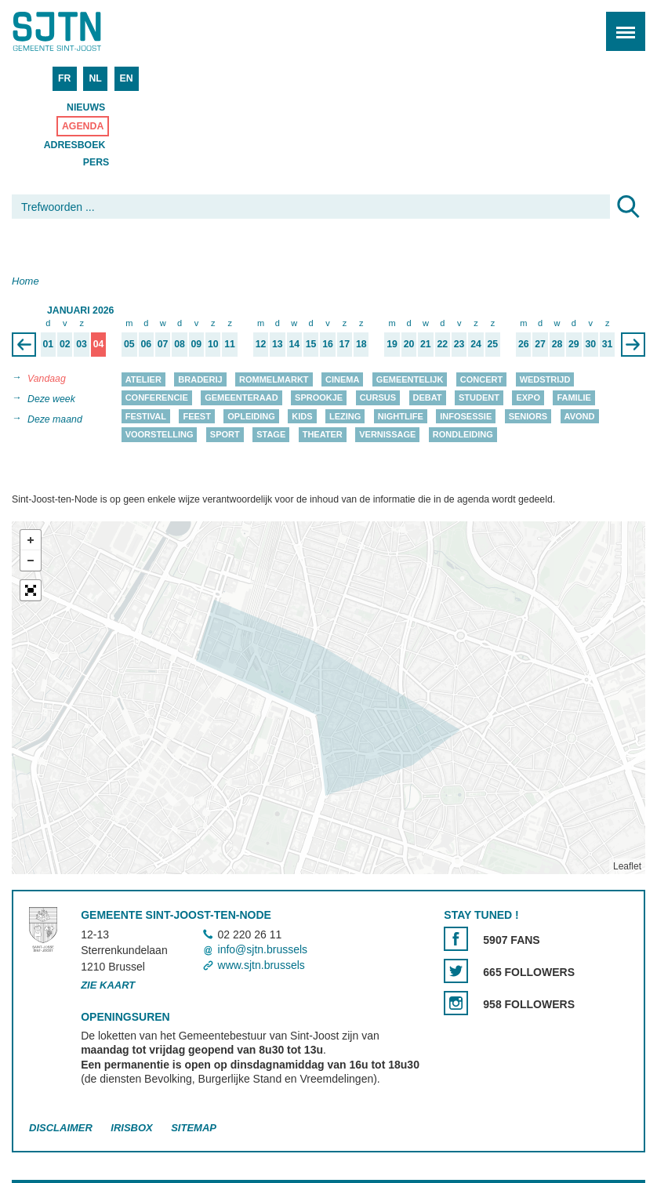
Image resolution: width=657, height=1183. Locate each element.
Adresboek (75, 145)
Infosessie (466, 416)
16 (327, 344)
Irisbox (131, 1128)
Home (25, 281)
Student (479, 398)
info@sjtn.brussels (263, 950)
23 (459, 344)
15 (311, 344)
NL (95, 78)
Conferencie (156, 398)
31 (607, 344)
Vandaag (46, 378)
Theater (323, 435)
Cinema (342, 379)
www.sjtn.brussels (261, 965)
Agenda (82, 126)
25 (493, 344)
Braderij (200, 379)
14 (294, 344)
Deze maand (54, 419)
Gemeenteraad (241, 398)
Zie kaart (108, 985)
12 (261, 344)
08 (179, 344)
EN (126, 78)
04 (98, 344)
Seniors (528, 416)
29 (573, 344)
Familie (573, 398)
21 (425, 344)
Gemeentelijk (410, 379)
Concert (481, 379)
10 (213, 344)
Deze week (51, 399)
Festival (145, 416)
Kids (302, 416)
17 (344, 344)
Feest (196, 416)
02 (65, 344)
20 (409, 344)
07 (163, 344)
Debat (427, 398)
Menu (620, 23)
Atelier (143, 379)
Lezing (345, 416)
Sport (225, 435)
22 (442, 344)
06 (145, 344)
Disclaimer (61, 1128)
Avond (579, 416)
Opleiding (251, 416)
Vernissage (387, 435)
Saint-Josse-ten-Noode (79, 31)
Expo (528, 398)
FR (64, 78)
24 (475, 344)
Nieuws (86, 107)
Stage (270, 435)
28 (557, 344)
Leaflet (627, 866)
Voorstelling (159, 435)
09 (196, 344)
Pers (96, 162)
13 (277, 344)
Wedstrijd (545, 379)
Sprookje (319, 398)
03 (81, 344)
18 (361, 344)
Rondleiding (463, 435)
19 (392, 344)
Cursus (378, 398)
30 (590, 344)
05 (129, 344)
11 (229, 344)
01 (48, 344)
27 (540, 344)
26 (523, 344)
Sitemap (193, 1128)
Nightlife (400, 416)
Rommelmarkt (274, 379)
